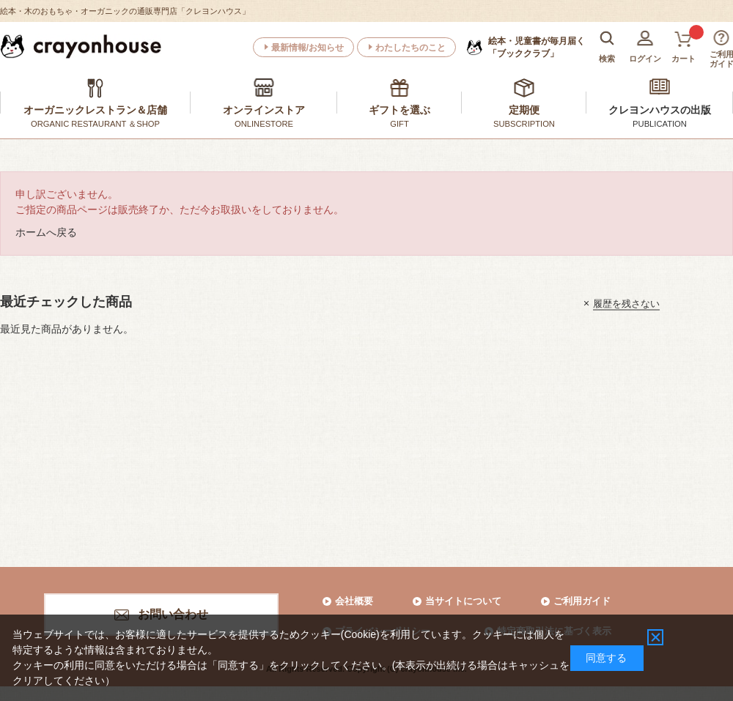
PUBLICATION (660, 123)
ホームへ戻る (46, 232)
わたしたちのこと (410, 47)
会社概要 (354, 601)
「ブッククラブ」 (536, 47)
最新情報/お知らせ (307, 47)
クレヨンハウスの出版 (659, 110)
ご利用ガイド (582, 601)
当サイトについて (463, 601)
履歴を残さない (626, 302)
